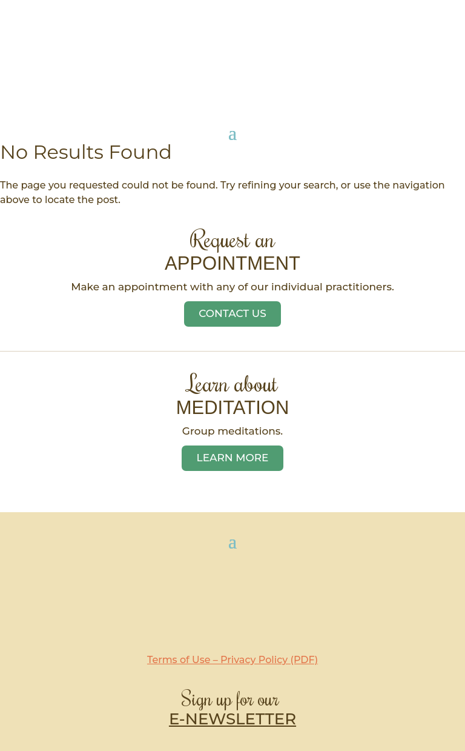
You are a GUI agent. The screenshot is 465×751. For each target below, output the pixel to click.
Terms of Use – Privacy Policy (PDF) (232, 660)
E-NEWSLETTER (232, 719)
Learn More (233, 458)
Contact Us (232, 313)
